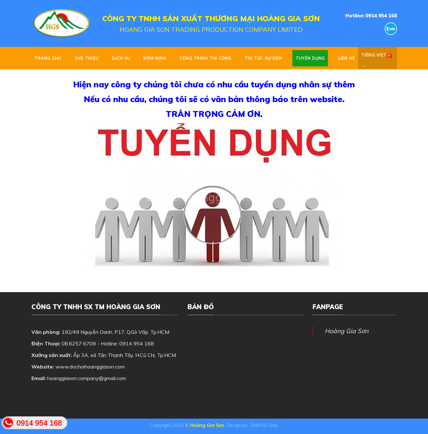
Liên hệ (346, 58)
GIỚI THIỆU (86, 58)
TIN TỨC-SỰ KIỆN (263, 58)
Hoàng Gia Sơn (346, 331)
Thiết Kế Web (263, 425)
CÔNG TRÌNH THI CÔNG (205, 58)
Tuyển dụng (310, 58)
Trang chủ (47, 58)
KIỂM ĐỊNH (154, 58)
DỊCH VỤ (121, 58)
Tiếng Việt (376, 58)
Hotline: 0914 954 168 (371, 16)
